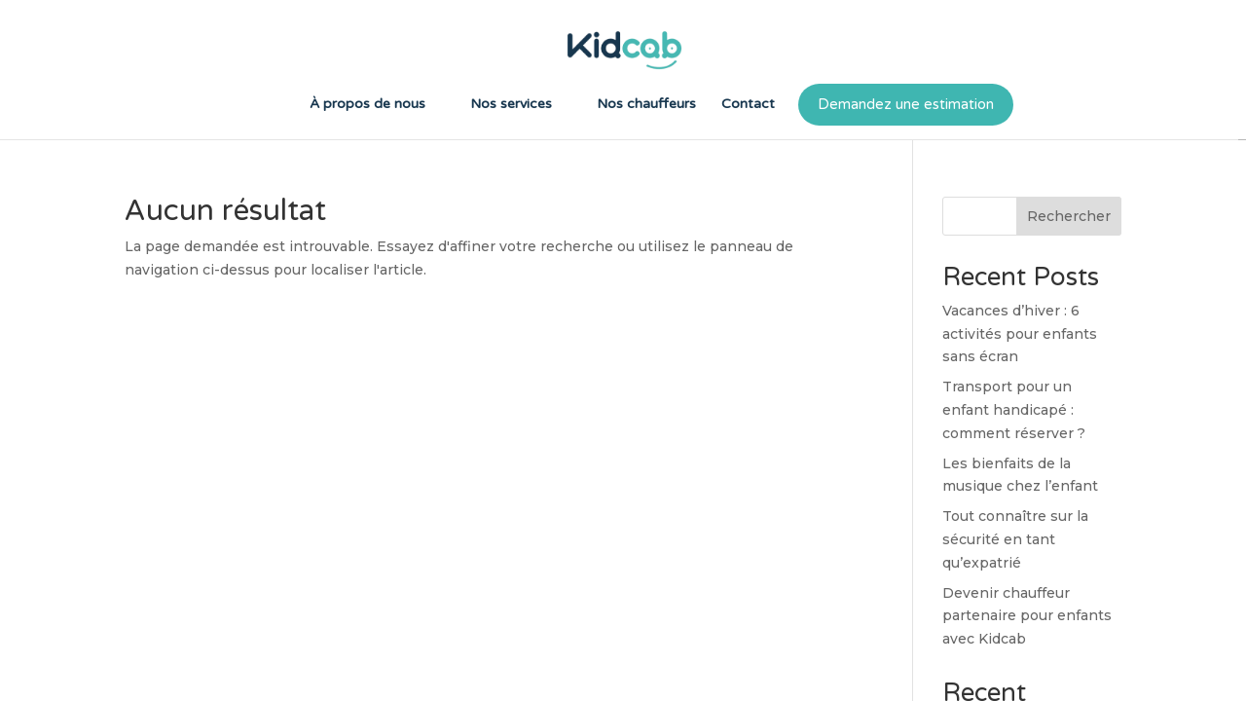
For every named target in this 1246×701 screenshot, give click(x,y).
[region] (623, 350)
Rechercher (1069, 216)
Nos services (511, 104)
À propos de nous (367, 104)
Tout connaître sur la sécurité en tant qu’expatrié (1015, 539)
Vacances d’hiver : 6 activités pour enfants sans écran (1019, 334)
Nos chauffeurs (646, 104)
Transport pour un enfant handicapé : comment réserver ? (1013, 410)
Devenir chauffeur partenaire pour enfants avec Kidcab (1027, 616)
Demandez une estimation (906, 104)
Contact (748, 104)
